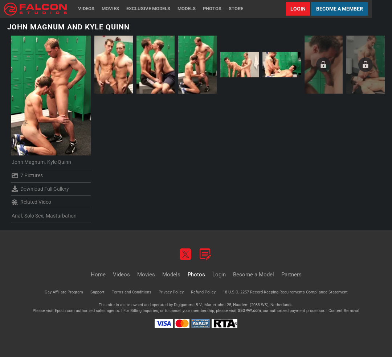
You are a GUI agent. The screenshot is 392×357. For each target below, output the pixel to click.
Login (298, 9)
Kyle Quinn (59, 162)
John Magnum (28, 162)
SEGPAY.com (249, 310)
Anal (17, 216)
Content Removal (343, 310)
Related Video (31, 202)
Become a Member (339, 9)
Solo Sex (33, 216)
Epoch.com (65, 310)
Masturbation (61, 216)
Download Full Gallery (40, 189)
